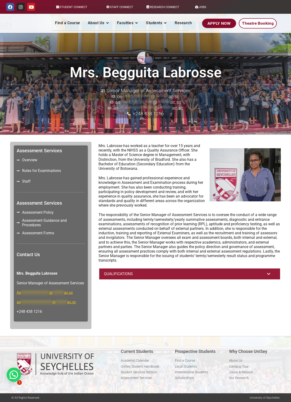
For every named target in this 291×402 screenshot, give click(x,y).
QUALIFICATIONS (118, 274)
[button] (189, 273)
